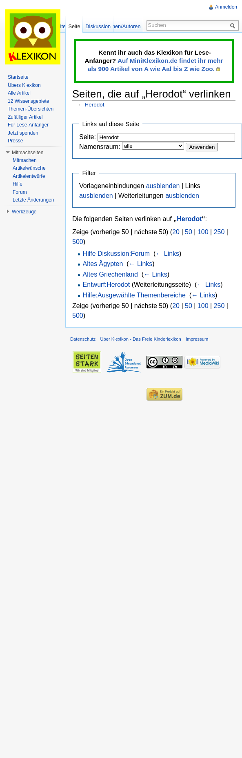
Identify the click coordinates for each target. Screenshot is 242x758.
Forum (20, 192)
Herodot (94, 105)
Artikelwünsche (29, 168)
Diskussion (98, 26)
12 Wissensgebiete (28, 101)
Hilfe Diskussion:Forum (116, 253)
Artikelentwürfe (29, 176)
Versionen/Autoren (119, 26)
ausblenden (163, 185)
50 (188, 231)
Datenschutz (82, 339)
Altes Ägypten (103, 263)
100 (203, 231)
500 (77, 241)
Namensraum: (99, 146)
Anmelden (226, 7)
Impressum (197, 339)
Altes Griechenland (110, 274)
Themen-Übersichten (30, 109)
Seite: (87, 136)
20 (176, 231)
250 (219, 231)
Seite (74, 26)
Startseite (18, 77)
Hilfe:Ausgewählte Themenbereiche (134, 295)
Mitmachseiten (27, 152)
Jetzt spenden (23, 133)
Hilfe (17, 184)
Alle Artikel (19, 93)
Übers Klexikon (24, 85)
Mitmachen (25, 160)
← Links (167, 253)
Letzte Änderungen (33, 200)
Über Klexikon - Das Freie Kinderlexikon (140, 339)
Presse (15, 141)
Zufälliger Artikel (25, 117)
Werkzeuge (24, 212)
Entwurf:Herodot (106, 284)
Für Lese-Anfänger (28, 125)
